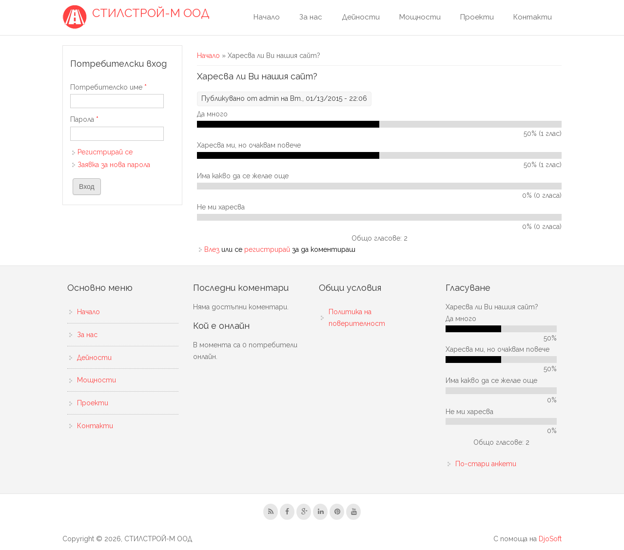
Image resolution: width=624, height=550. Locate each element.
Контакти (532, 17)
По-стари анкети (485, 464)
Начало (267, 17)
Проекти (477, 17)
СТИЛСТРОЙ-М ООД (151, 13)
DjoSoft (550, 539)
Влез (211, 249)
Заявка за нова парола (114, 165)
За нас (310, 17)
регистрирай (267, 249)
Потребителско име (108, 87)
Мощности (420, 17)
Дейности (361, 17)
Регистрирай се (105, 152)
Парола (84, 119)
